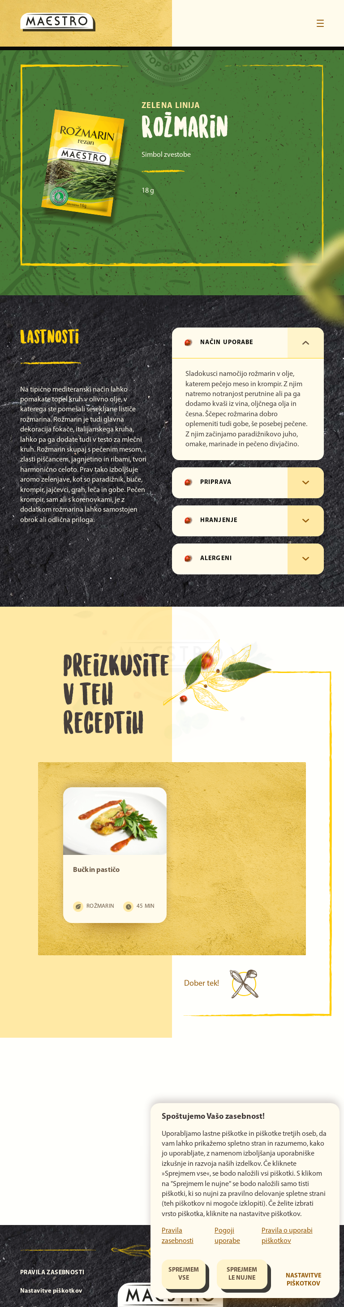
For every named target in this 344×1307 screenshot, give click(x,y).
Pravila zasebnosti (178, 1235)
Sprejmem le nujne (242, 1274)
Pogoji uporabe (227, 1235)
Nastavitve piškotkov (303, 1279)
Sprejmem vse (183, 1274)
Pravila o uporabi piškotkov (287, 1235)
